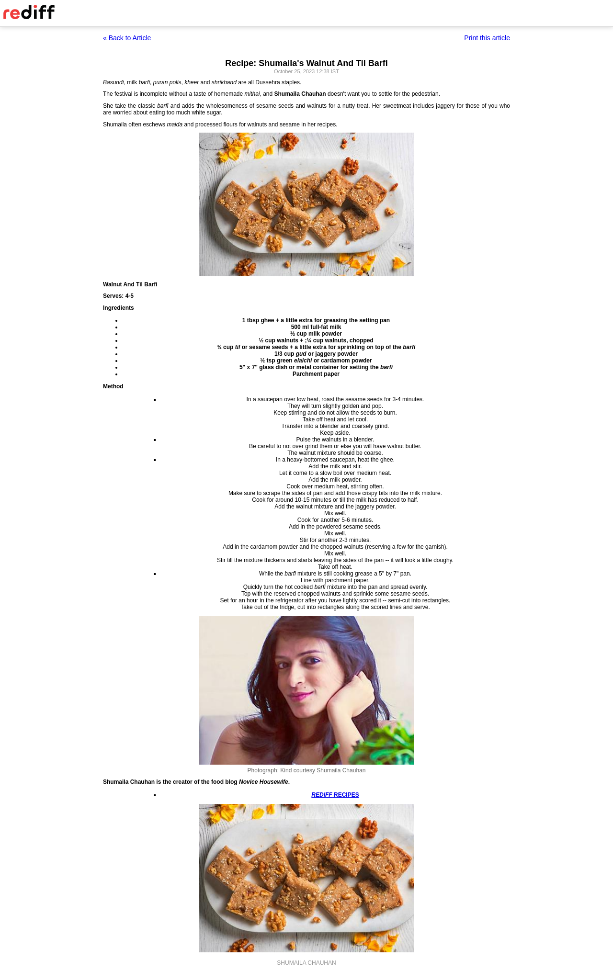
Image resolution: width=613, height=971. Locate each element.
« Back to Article (127, 38)
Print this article (487, 38)
